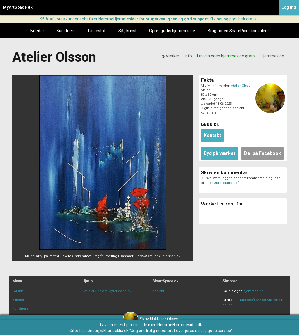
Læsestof (97, 30)
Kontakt (158, 291)
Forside (18, 291)
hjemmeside (253, 291)
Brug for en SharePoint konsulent (238, 30)
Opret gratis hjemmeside (172, 30)
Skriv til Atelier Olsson (151, 319)
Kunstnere (66, 30)
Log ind (288, 7)
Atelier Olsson (242, 86)
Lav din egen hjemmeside (123, 324)
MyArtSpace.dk (18, 7)
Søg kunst (127, 30)
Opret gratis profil (227, 183)
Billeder (37, 30)
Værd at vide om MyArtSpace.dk (106, 291)
